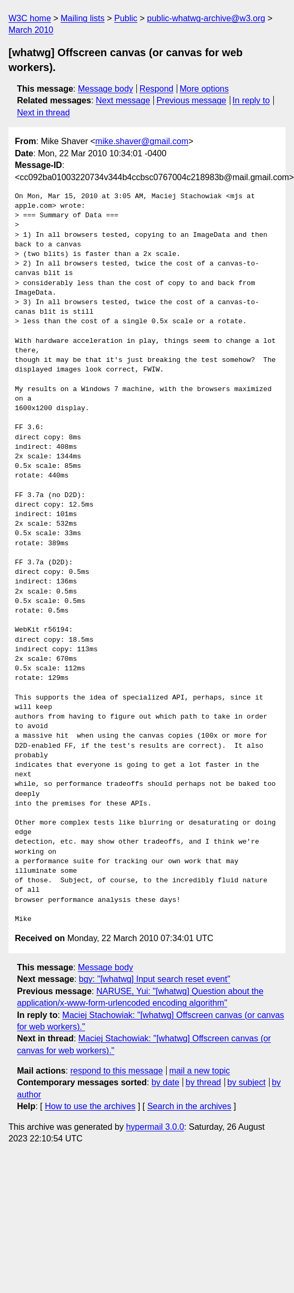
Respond (157, 88)
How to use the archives (90, 1106)
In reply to (251, 100)
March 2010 (31, 29)
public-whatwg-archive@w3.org (206, 18)
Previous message (192, 100)
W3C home (29, 18)
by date (165, 1082)
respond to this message (116, 1070)
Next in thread (43, 112)
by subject (246, 1082)
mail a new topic (199, 1070)
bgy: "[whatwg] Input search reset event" (154, 979)
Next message (123, 100)
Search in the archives (189, 1106)
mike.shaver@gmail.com (142, 141)
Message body (105, 88)
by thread (203, 1082)
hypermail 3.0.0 (155, 1126)
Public (125, 18)
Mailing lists (82, 18)
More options (204, 88)
